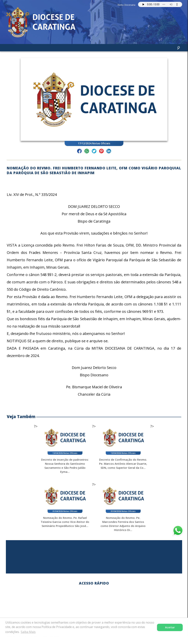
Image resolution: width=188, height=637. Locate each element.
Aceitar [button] (170, 627)
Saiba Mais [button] (28, 632)
